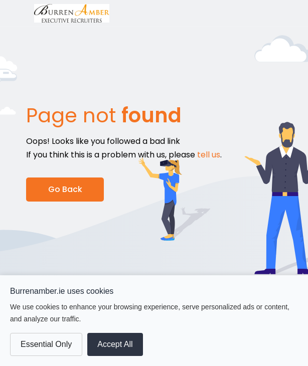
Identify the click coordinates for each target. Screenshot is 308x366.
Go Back (65, 189)
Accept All (114, 344)
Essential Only (46, 344)
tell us (208, 154)
